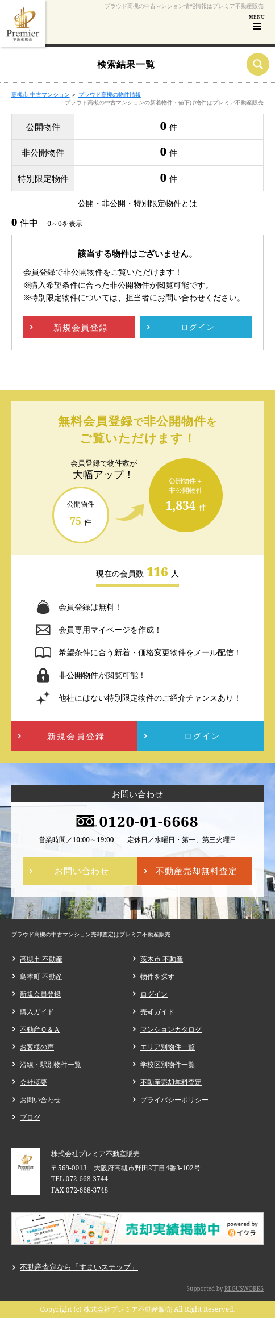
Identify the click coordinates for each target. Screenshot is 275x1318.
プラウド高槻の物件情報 (109, 94)
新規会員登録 (40, 994)
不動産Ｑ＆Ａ (40, 1029)
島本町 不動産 (41, 976)
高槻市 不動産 (41, 959)
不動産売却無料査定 (171, 1082)
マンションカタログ (171, 1029)
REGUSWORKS (244, 1288)
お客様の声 (37, 1047)
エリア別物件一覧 (167, 1047)
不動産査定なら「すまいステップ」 (79, 1267)
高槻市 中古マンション (40, 94)
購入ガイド (37, 1011)
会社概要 (33, 1082)
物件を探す (157, 976)
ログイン (154, 994)
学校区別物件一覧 (167, 1064)
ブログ (30, 1117)
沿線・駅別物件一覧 (50, 1064)
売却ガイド (157, 1011)
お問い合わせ (40, 1099)
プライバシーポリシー (174, 1099)
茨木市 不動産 (161, 959)
